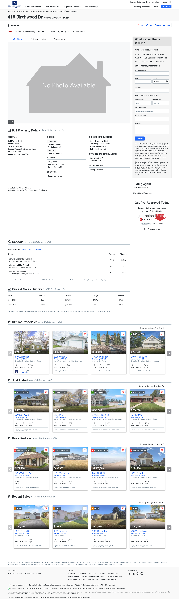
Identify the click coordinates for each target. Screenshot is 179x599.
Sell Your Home (53, 6)
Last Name (157, 100)
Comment (138, 124)
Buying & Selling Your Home (140, 2)
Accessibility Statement (76, 579)
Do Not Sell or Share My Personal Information (86, 576)
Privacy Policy (113, 573)
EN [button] (170, 2)
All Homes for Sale (15, 573)
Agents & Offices (72, 6)
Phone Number (140, 116)
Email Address (140, 108)
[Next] (169, 353)
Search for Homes (34, 6)
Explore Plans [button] (121, 588)
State (155, 78)
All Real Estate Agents (33, 573)
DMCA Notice (93, 579)
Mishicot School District (31, 249)
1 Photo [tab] (17, 39)
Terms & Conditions (114, 576)
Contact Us (82, 573)
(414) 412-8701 (25, 372)
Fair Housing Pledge (108, 579)
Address (140, 70)
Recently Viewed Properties (146, 6)
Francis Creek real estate (66, 564)
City (137, 78)
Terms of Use (155, 172)
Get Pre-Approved (152, 229)
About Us (155, 2)
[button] (166, 6)
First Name (139, 100)
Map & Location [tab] (38, 39)
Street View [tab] (59, 39)
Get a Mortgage (91, 6)
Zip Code (138, 87)
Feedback (71, 573)
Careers (164, 2)
